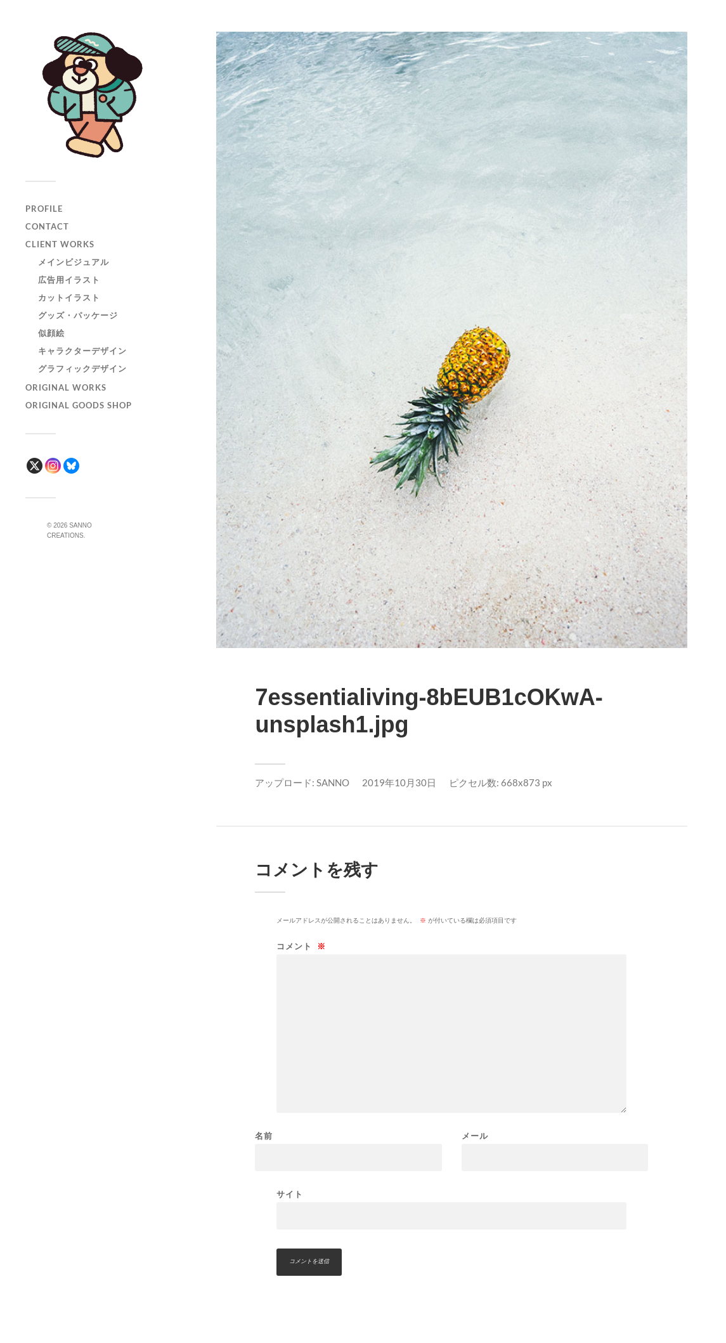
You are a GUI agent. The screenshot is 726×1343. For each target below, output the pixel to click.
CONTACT (47, 226)
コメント (301, 946)
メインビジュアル (73, 262)
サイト (289, 1194)
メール (475, 1136)
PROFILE (44, 209)
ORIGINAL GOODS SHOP (78, 405)
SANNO (332, 782)
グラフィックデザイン (82, 368)
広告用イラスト (69, 280)
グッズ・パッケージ (78, 315)
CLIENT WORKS (59, 244)
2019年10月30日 (399, 782)
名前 (264, 1136)
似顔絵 (51, 333)
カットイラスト (69, 297)
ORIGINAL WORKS (66, 387)
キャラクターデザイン (82, 351)
